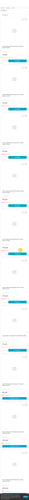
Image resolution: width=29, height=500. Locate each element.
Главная (2, 7)
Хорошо (25, 496)
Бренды (7, 7)
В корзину (17, 60)
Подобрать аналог (14, 398)
